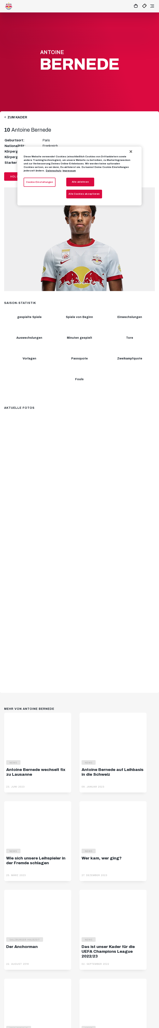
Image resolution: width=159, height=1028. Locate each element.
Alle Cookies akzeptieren (84, 194)
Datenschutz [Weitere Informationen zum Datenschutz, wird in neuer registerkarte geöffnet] (53, 170)
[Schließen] (130, 151)
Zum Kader (17, 117)
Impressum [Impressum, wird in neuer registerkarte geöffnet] (69, 170)
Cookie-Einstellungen (39, 182)
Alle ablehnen (80, 182)
